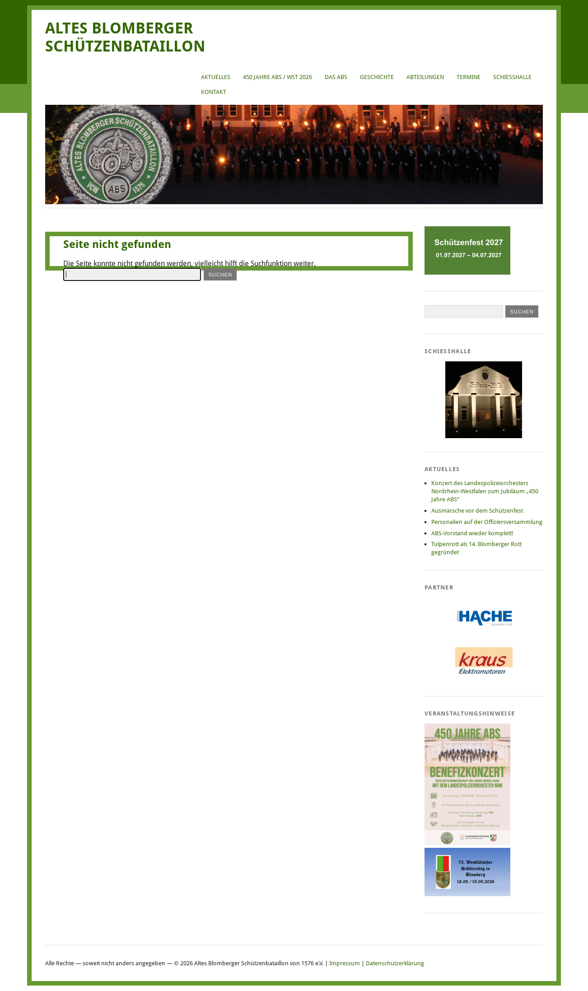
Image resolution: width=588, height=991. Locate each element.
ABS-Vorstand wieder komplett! (472, 533)
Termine (469, 77)
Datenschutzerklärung (395, 963)
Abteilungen (425, 77)
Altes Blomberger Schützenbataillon (125, 37)
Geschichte (377, 77)
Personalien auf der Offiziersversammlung (486, 522)
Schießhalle (512, 77)
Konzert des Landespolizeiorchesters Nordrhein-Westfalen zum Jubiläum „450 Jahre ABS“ (484, 491)
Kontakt (213, 92)
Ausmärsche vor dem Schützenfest (477, 510)
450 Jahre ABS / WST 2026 (277, 77)
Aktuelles (215, 77)
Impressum (344, 963)
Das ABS (336, 77)
